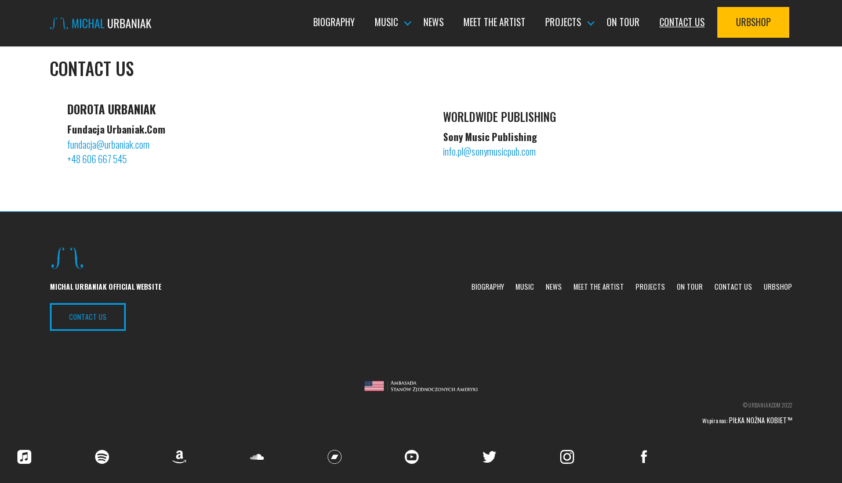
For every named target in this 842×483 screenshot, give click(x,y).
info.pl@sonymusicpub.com (489, 151)
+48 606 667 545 (97, 159)
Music (386, 22)
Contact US (88, 317)
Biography (334, 22)
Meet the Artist (494, 22)
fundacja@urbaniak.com (109, 144)
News (433, 22)
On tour (623, 22)
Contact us (682, 22)
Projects (563, 22)
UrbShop (753, 22)
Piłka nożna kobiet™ (760, 420)
